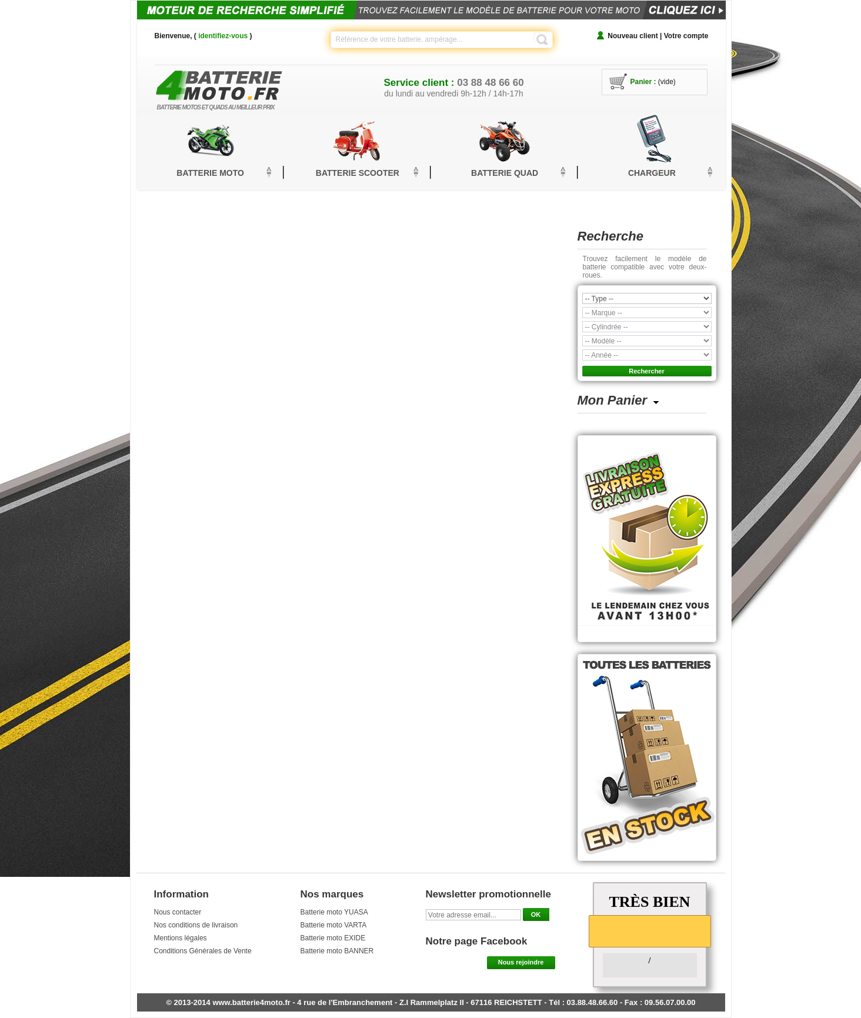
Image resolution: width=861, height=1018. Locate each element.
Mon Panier (613, 400)
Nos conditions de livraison (196, 925)
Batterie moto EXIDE (333, 938)
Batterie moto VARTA (334, 925)
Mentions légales (180, 938)
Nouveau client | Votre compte (658, 36)
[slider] (650, 930)
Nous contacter (178, 912)
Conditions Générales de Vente (203, 951)
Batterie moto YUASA (334, 912)
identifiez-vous (223, 36)
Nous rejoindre (521, 962)
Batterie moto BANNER (337, 951)
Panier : (643, 82)
